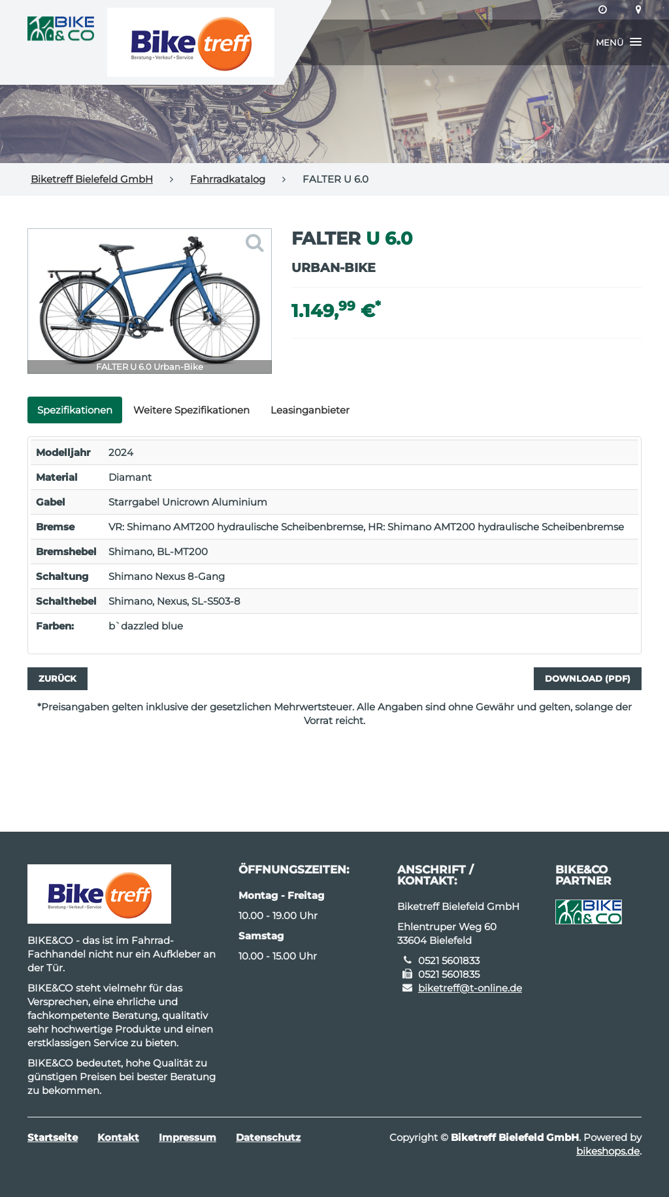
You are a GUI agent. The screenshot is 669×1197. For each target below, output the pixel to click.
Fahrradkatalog (227, 179)
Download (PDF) (587, 678)
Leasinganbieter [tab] (310, 410)
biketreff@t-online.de (470, 988)
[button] (619, 42)
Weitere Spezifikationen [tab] (191, 410)
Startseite (52, 1137)
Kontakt (118, 1137)
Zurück (57, 678)
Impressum (187, 1137)
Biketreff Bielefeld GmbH (92, 179)
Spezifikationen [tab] (74, 410)
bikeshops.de (608, 1151)
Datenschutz (268, 1137)
